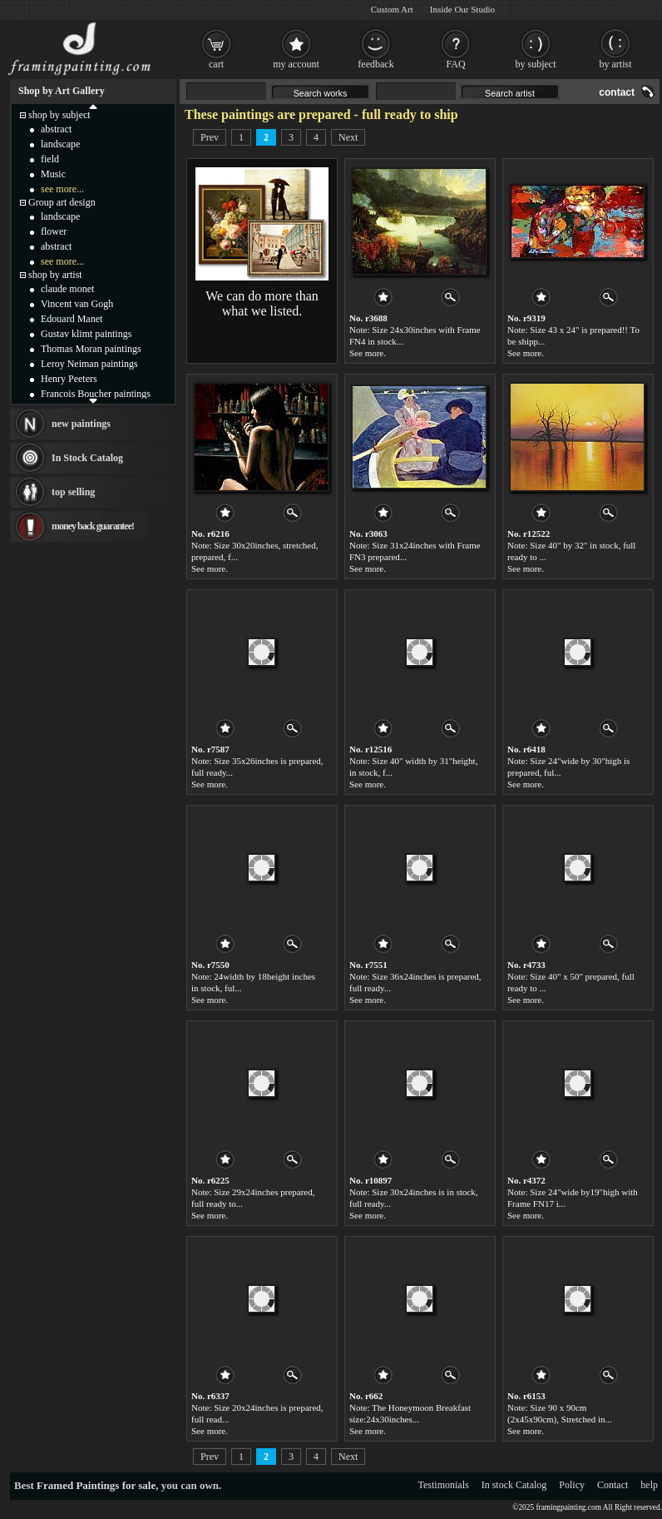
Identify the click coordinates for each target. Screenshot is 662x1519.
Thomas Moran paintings (91, 349)
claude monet (67, 289)
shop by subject (59, 115)
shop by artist (55, 274)
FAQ (455, 64)
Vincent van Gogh (77, 304)
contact (617, 92)
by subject (536, 64)
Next (348, 137)
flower (54, 231)
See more (366, 353)
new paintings (81, 423)
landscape (60, 144)
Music (53, 174)
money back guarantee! (93, 526)
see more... (62, 189)
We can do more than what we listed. (262, 303)
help (649, 1485)
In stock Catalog (514, 1485)
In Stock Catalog (87, 458)
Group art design (62, 202)
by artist (616, 64)
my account (296, 64)
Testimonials (443, 1485)
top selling (73, 492)
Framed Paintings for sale (96, 1485)
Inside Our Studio (462, 9)
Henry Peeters (69, 379)
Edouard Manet (71, 319)
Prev (209, 137)
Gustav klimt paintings (86, 334)
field (50, 159)
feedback (375, 64)
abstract (56, 129)
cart (216, 64)
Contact (612, 1485)
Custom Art (392, 9)
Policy (572, 1485)
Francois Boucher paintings (96, 394)
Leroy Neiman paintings (89, 364)
